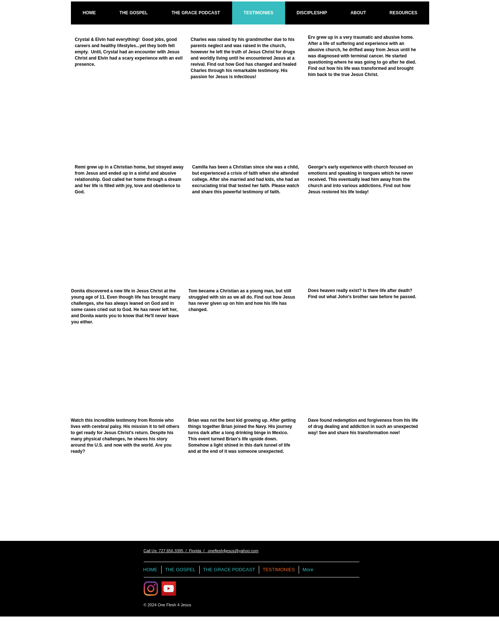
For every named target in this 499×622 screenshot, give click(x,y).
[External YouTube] (127, 119)
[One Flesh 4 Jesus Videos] (169, 588)
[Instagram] (151, 588)
